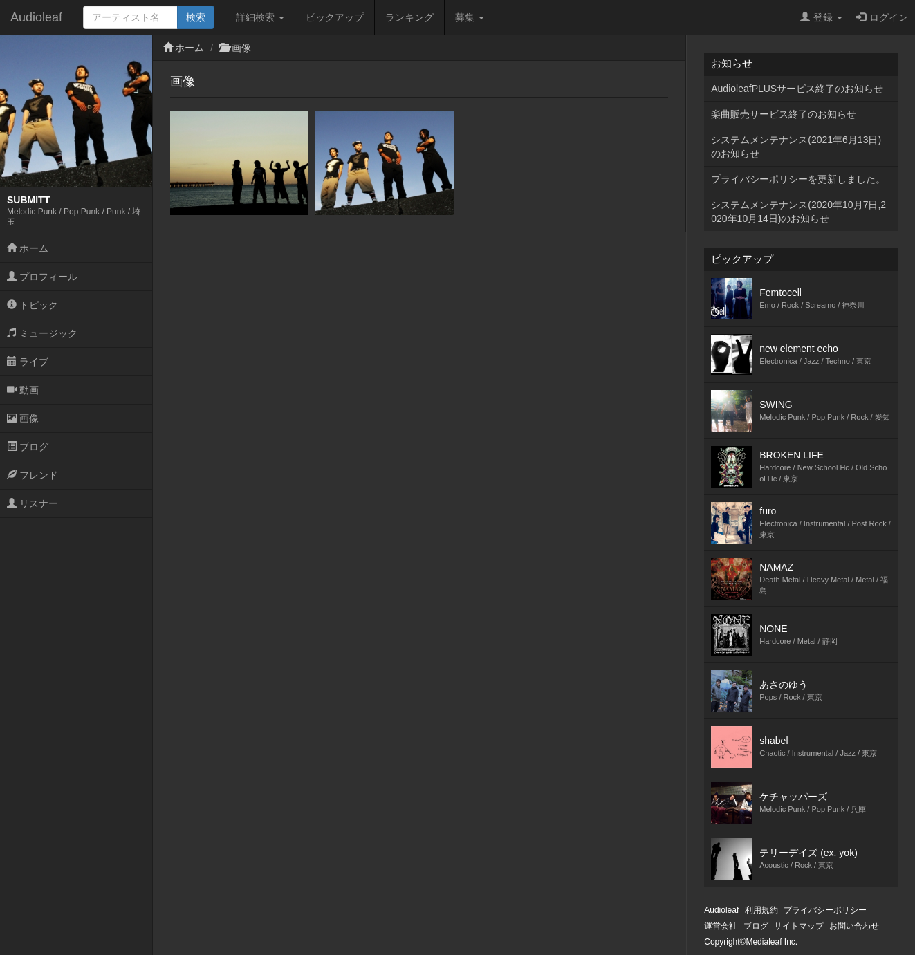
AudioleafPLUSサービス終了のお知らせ (797, 88)
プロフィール (42, 276)
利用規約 (761, 910)
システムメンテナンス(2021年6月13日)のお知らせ (796, 146)
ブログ (27, 446)
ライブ (27, 361)
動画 (23, 390)
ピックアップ (335, 17)
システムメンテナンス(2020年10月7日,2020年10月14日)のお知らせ (798, 211)
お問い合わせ (854, 926)
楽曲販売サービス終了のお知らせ (783, 114)
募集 (469, 17)
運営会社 (720, 926)
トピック (32, 304)
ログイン (882, 17)
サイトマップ (799, 926)
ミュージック (42, 333)
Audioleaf (36, 17)
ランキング (409, 17)
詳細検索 (260, 17)
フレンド (32, 475)
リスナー (32, 503)
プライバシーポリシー (825, 910)
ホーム (27, 248)
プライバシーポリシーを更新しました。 (798, 179)
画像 (23, 418)
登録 (821, 17)
